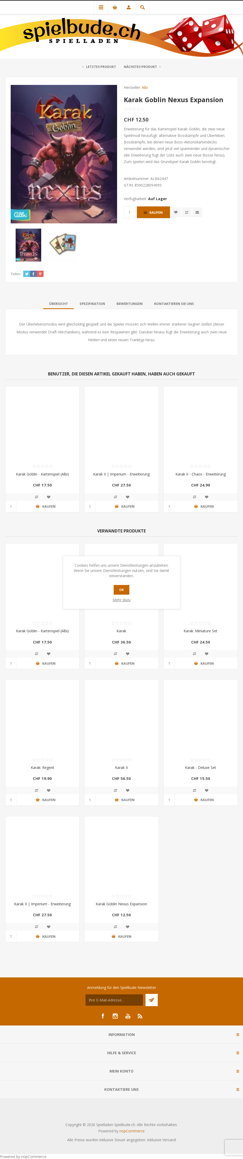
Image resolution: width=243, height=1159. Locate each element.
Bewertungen (130, 303)
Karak (121, 630)
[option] (28, 245)
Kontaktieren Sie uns (174, 303)
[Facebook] (103, 1016)
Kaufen (156, 212)
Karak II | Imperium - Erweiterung (121, 474)
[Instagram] (115, 1016)
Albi (145, 87)
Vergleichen (186, 212)
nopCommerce (132, 1130)
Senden (151, 1000)
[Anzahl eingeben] (130, 212)
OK (121, 590)
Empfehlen (197, 212)
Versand (169, 1139)
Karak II (121, 767)
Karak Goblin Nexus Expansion (121, 903)
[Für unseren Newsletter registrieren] (114, 1000)
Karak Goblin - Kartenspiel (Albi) (42, 474)
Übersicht (58, 303)
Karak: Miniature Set (200, 630)
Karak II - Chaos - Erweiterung (200, 474)
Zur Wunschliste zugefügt (176, 212)
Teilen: (16, 273)
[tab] (58, 303)
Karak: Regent (42, 767)
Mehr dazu (122, 599)
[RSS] (140, 1016)
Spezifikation (92, 303)
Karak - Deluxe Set (200, 767)
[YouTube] (128, 1016)
